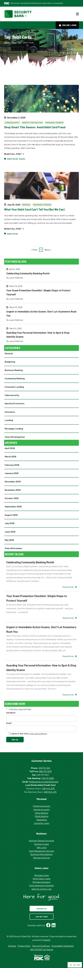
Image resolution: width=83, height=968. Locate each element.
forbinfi (46, 940)
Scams (22, 159)
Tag (19, 42)
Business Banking (14, 370)
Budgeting (10, 361)
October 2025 (12, 498)
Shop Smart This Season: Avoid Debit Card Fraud (34, 127)
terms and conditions (38, 733)
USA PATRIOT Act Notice (41, 949)
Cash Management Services (41, 851)
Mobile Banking (41, 816)
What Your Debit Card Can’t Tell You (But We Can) (34, 209)
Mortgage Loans (41, 875)
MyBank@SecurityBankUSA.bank (43, 781)
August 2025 (11, 515)
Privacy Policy (24, 946)
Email (9, 723)
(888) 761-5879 (45, 771)
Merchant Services (41, 857)
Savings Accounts (41, 809)
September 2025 (13, 506)
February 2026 (12, 465)
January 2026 (11, 473)
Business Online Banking (41, 854)
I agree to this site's (27, 733)
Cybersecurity (12, 122)
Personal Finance (54, 122)
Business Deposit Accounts (41, 840)
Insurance (10, 411)
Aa (71, 965)
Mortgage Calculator (41, 882)
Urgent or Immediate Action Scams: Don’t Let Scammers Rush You (41, 315)
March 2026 (10, 456)
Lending (9, 420)
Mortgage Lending (14, 428)
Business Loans (41, 844)
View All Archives (13, 548)
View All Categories (15, 436)
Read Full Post (14, 154)
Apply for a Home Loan (41, 889)
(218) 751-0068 (47, 778)
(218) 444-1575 (48, 788)
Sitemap (12, 946)
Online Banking (41, 813)
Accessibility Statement (63, 946)
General (26, 205)
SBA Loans (42, 847)
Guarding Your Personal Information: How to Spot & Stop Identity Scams (41, 336)
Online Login (67, 25)
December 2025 (13, 481)
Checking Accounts (41, 806)
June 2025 (10, 531)
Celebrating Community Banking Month (41, 274)
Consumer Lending (14, 386)
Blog (14, 42)
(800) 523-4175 (50, 792)
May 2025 (9, 540)
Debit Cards (12, 159)
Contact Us (41, 908)
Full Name (11, 712)
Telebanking (41, 819)
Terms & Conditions (41, 946)
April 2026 (10, 448)
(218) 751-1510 (44, 768)
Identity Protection (32, 122)
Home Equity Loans (41, 878)
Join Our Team (41, 916)
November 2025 (13, 490)
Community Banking (15, 378)
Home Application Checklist (41, 885)
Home (7, 42)
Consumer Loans (41, 823)
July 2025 (9, 523)
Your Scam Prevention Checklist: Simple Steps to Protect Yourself (41, 293)
